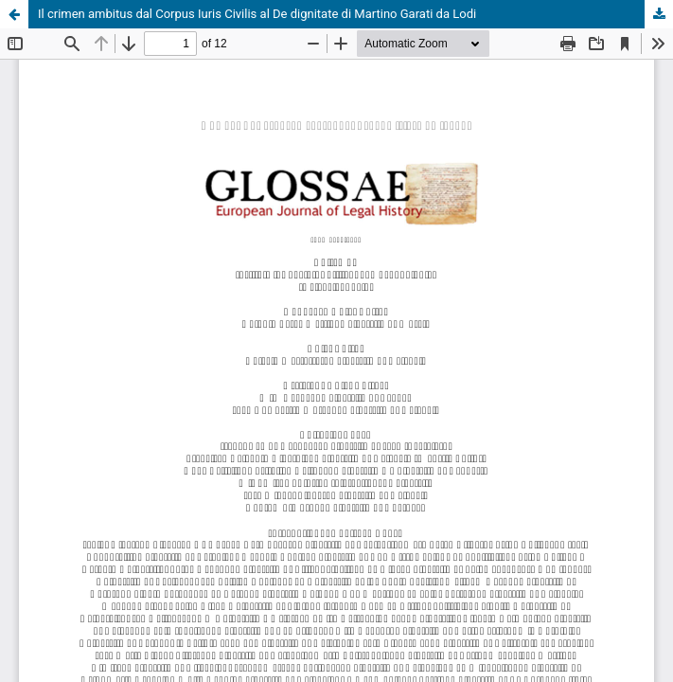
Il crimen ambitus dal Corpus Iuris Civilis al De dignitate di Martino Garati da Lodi (257, 14)
